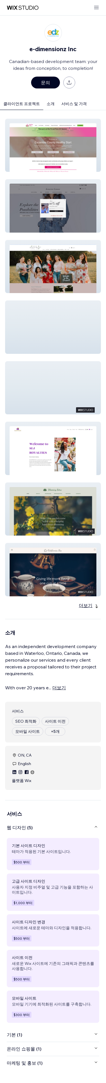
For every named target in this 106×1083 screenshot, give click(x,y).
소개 (51, 103)
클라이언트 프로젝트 (21, 103)
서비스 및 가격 (74, 103)
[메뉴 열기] (96, 8)
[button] (53, 145)
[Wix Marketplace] (22, 8)
